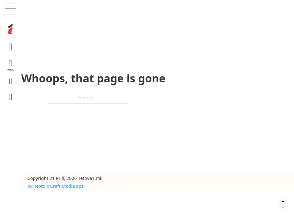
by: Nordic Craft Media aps (55, 186)
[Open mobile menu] (10, 6)
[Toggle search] (10, 96)
